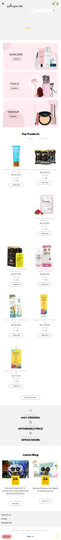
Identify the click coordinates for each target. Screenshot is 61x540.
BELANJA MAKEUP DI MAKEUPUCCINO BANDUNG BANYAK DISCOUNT (15, 491)
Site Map (36, 530)
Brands (22, 530)
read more (15, 503)
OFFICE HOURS (30, 439)
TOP (58, 535)
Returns (28, 530)
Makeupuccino (34, 533)
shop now (17, 59)
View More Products (30, 397)
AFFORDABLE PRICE (30, 428)
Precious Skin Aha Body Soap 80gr (45, 169)
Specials (15, 530)
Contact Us (44, 530)
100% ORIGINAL (30, 417)
